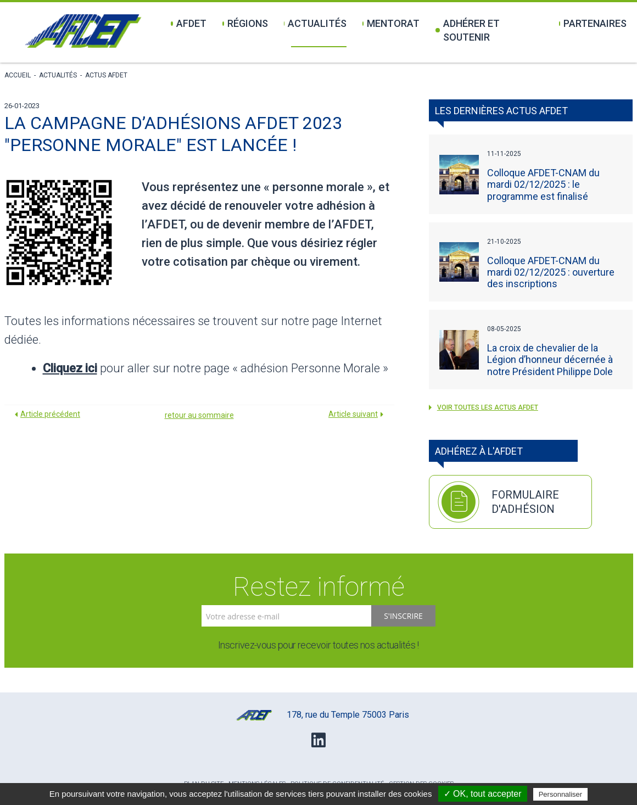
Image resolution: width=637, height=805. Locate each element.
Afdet (188, 23)
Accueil (17, 75)
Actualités (315, 23)
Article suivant (353, 414)
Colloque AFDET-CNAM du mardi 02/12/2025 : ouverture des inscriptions (550, 272)
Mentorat (391, 23)
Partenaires (592, 23)
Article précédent (50, 414)
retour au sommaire (199, 415)
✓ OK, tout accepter (483, 793)
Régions (245, 23)
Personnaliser (561, 794)
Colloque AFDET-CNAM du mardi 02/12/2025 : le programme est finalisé (543, 184)
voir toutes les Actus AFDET (483, 407)
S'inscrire (403, 616)
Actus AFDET (106, 75)
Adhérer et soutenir (467, 30)
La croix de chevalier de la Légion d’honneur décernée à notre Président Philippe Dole (550, 359)
